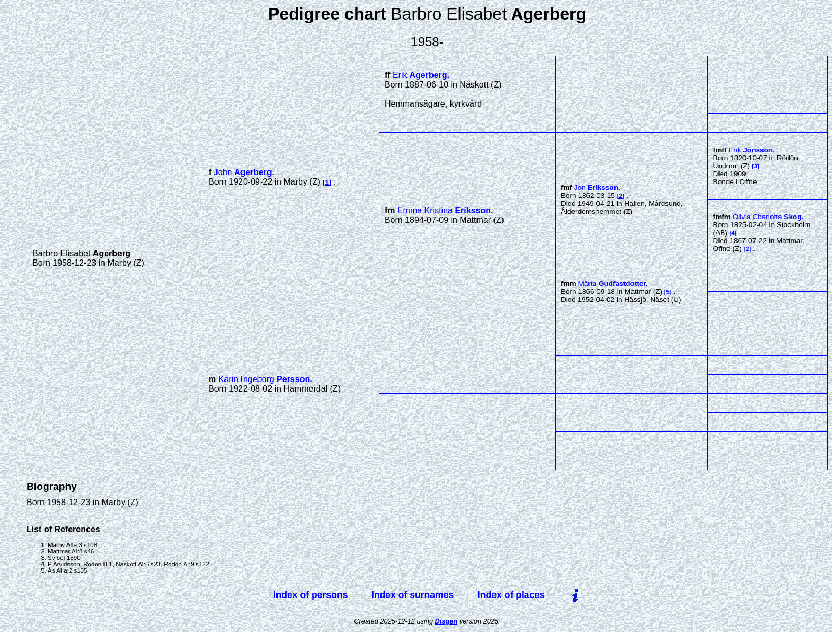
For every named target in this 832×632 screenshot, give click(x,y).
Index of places (511, 595)
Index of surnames (412, 595)
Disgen (446, 621)
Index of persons (310, 595)
